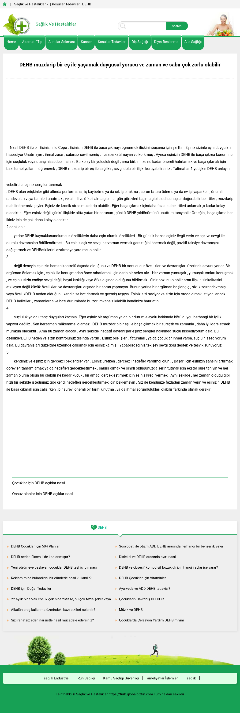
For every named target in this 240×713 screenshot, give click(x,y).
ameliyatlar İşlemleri (163, 678)
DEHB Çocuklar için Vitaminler (142, 578)
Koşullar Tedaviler (65, 4)
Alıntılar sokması (61, 42)
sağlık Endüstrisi (56, 678)
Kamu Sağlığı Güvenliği (121, 678)
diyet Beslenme (166, 42)
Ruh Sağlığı (86, 678)
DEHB (86, 4)
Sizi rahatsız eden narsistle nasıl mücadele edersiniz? (52, 620)
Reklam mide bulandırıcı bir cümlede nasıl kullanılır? (51, 578)
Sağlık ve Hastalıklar (30, 4)
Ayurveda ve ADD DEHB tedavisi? (144, 588)
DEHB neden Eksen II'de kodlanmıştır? (40, 557)
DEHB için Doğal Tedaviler (31, 588)
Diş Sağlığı (140, 42)
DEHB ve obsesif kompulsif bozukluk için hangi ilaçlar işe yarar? (168, 567)
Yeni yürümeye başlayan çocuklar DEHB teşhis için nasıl (54, 567)
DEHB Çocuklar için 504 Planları (35, 546)
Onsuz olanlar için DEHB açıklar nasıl (42, 494)
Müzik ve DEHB (131, 610)
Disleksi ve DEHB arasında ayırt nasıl (147, 557)
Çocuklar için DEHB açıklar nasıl (38, 483)
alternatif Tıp (32, 42)
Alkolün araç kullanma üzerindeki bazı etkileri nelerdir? (53, 610)
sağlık (191, 678)
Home (11, 42)
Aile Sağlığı (193, 42)
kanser (86, 42)
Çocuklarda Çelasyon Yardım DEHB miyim (151, 620)
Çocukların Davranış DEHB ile (142, 599)
